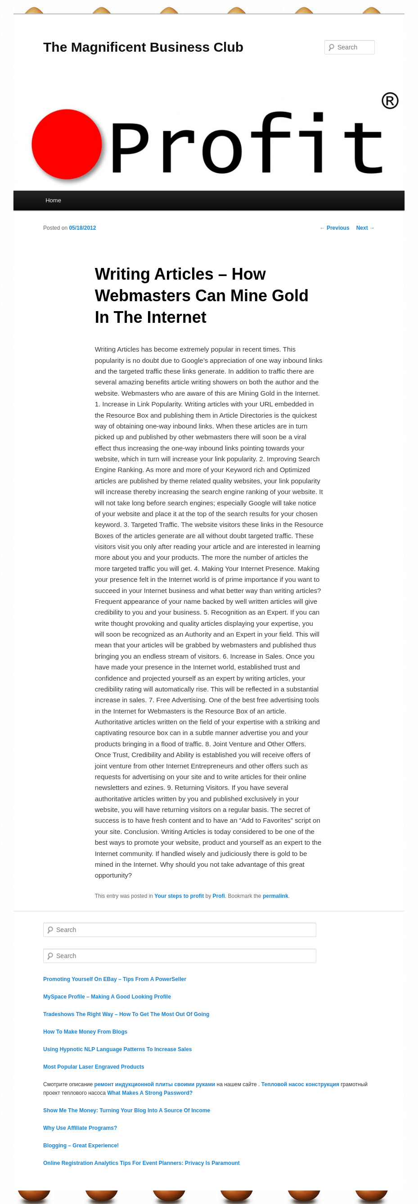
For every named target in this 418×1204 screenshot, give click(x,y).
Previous (335, 228)
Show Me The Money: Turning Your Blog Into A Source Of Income (126, 1110)
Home (53, 200)
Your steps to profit (179, 896)
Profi (218, 896)
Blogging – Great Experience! (81, 1145)
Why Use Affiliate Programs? (80, 1128)
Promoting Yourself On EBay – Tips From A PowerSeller (114, 979)
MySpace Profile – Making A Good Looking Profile (107, 997)
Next (365, 228)
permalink (275, 896)
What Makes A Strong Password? (150, 1093)
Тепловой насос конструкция (300, 1084)
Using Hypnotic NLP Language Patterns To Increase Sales (117, 1049)
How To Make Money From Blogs (85, 1032)
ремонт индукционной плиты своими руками (155, 1084)
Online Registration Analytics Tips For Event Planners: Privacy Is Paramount (141, 1163)
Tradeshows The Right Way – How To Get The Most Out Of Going (126, 1014)
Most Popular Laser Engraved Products (93, 1067)
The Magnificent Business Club (143, 47)
